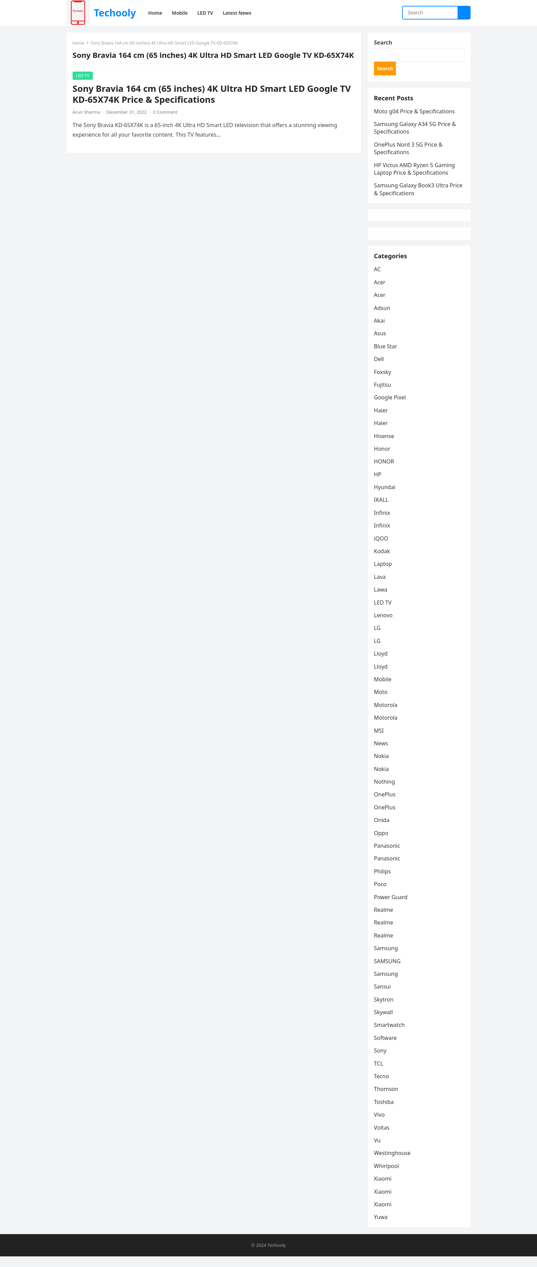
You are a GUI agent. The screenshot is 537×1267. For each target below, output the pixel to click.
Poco (381, 894)
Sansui (383, 996)
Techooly (115, 12)
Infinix (383, 522)
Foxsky (383, 381)
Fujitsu (383, 394)
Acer (380, 292)
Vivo (380, 1124)
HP (378, 484)
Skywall (384, 1022)
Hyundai (385, 497)
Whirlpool (387, 1176)
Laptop (384, 573)
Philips (383, 881)
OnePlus (385, 804)
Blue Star (386, 356)
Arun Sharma (87, 122)
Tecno (382, 1086)
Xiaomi (383, 1188)
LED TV (83, 85)
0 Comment (166, 122)
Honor (383, 458)
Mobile (383, 689)
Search (384, 43)
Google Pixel (391, 407)
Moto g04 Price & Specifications (415, 114)
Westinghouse (393, 1163)
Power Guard (391, 906)
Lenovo (384, 625)
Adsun (383, 317)
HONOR (385, 471)
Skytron (384, 1009)
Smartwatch (390, 1035)
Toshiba (385, 1112)
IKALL (382, 509)
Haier (382, 420)
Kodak (383, 561)
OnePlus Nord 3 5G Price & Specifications (409, 151)
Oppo (382, 842)
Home (79, 44)
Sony (381, 1060)
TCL (379, 1073)
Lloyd (381, 663)
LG (378, 638)
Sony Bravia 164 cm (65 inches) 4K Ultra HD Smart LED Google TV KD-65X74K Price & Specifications (212, 103)
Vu (378, 1150)
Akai (380, 330)
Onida (382, 830)
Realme (384, 919)
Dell (380, 369)
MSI (380, 740)
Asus (381, 343)
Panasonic (388, 855)
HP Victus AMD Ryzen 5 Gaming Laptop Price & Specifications (415, 171)
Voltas (382, 1137)
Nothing (385, 791)
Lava (380, 587)
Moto (381, 702)
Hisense (385, 445)
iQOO (382, 548)
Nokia (382, 766)
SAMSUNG (388, 970)
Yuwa (381, 1227)
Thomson (387, 1099)
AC (378, 279)
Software (386, 1048)
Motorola (386, 715)
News (382, 753)
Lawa (381, 599)
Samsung (387, 958)
